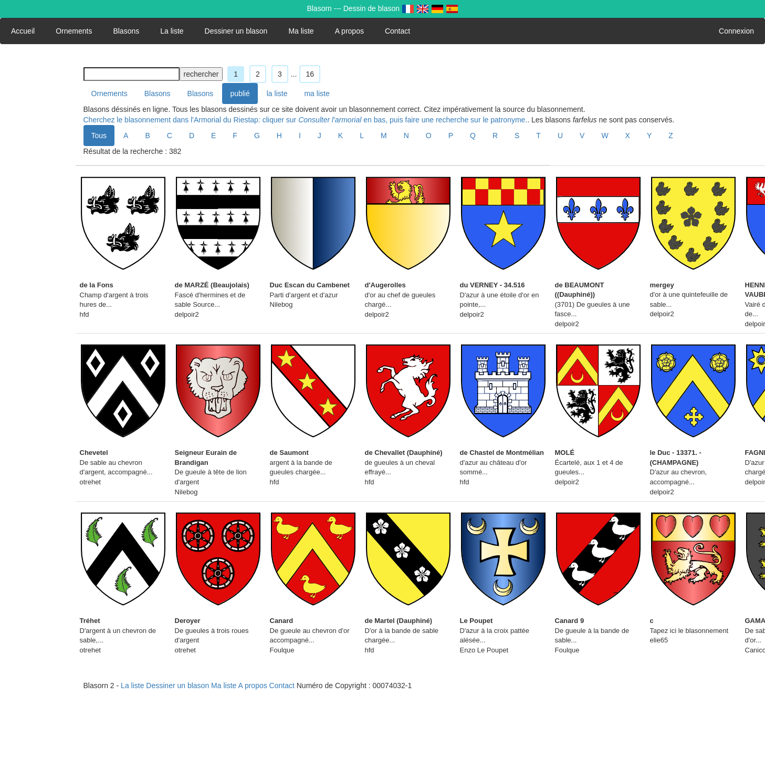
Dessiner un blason (236, 31)
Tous (99, 135)
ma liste (316, 93)
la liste (277, 93)
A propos (349, 31)
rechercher (201, 74)
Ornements (74, 31)
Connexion (736, 31)
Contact (397, 31)
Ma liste (300, 31)
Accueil (23, 31)
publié (239, 93)
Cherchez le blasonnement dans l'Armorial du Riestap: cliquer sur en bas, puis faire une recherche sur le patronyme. (305, 120)
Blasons (126, 31)
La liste (171, 31)
